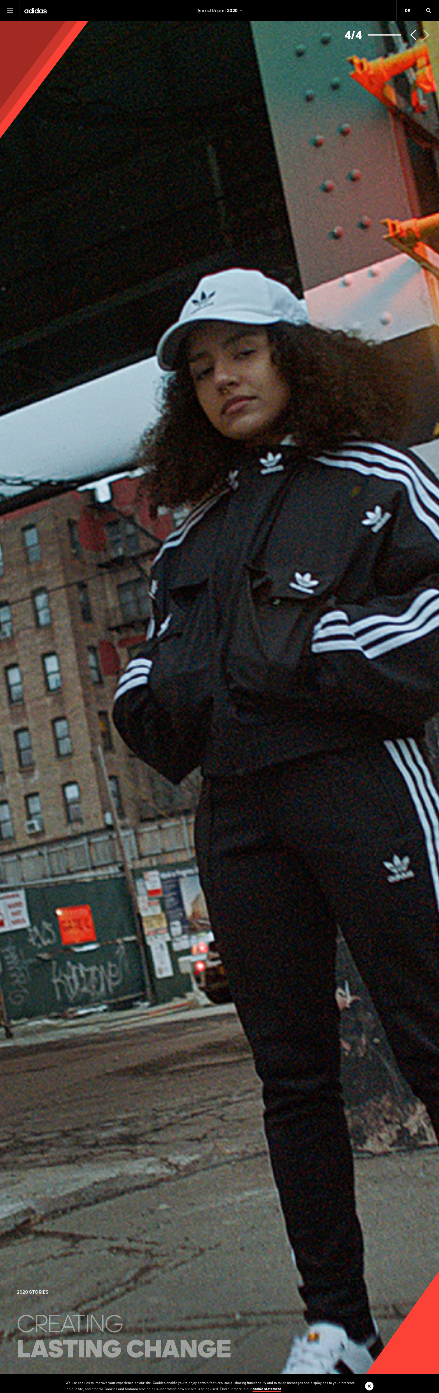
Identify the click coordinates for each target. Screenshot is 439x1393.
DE (407, 10)
